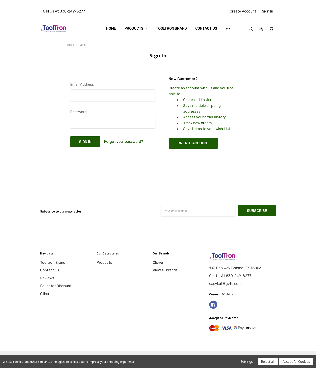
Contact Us (206, 28)
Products (136, 28)
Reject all (267, 361)
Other (44, 294)
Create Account (243, 11)
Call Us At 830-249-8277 (64, 11)
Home (111, 28)
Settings (246, 361)
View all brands (165, 270)
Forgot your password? (123, 141)
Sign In (267, 11)
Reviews (47, 278)
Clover (158, 262)
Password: (78, 112)
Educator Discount (56, 286)
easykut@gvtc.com (225, 283)
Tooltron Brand (171, 28)
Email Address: (82, 84)
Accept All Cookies (296, 361)
